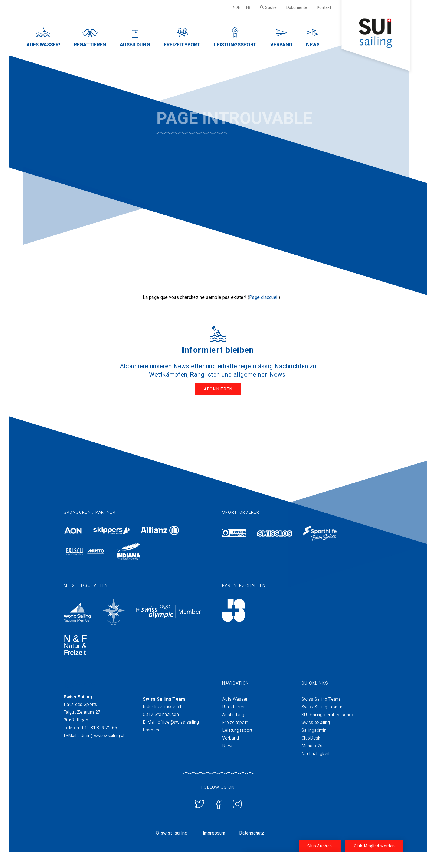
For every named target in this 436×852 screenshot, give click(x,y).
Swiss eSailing (315, 722)
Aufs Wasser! (235, 699)
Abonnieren (218, 389)
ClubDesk (311, 738)
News (228, 746)
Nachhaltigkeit (315, 753)
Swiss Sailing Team (320, 699)
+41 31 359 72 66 (99, 728)
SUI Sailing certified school (328, 714)
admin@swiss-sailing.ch (102, 735)
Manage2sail (314, 746)
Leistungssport (237, 730)
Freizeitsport (235, 722)
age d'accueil (265, 297)
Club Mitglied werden (374, 846)
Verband (230, 738)
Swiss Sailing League (322, 707)
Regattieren (234, 707)
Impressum (214, 833)
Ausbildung (233, 714)
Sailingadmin (313, 730)
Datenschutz (251, 833)
